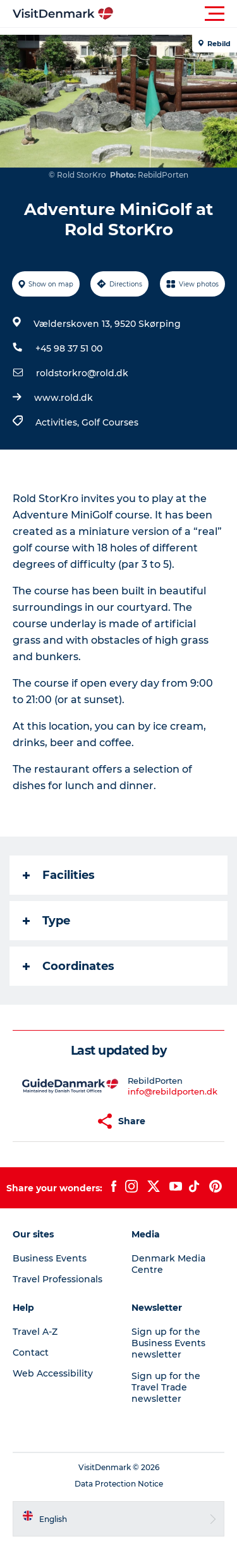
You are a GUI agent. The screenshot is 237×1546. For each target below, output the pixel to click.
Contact (31, 1352)
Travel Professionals (57, 1279)
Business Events (50, 1258)
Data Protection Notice (119, 1483)
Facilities (59, 875)
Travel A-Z (35, 1331)
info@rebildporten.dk (172, 1091)
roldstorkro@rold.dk (82, 373)
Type (46, 921)
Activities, (58, 422)
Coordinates (68, 966)
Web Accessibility (53, 1373)
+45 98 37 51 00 (68, 348)
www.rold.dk (63, 397)
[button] (175, 13)
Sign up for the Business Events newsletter (168, 1343)
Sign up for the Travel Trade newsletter (165, 1387)
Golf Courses (110, 422)
